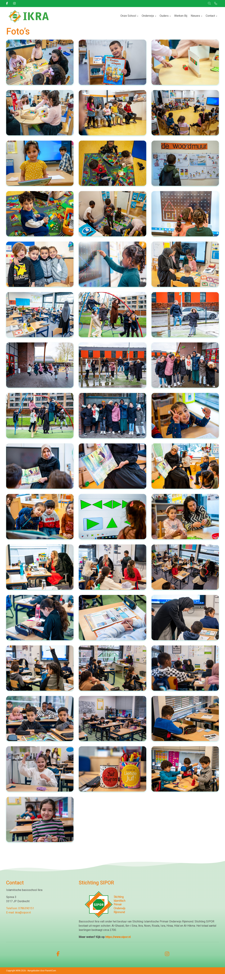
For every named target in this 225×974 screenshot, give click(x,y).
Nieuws (195, 15)
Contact (210, 15)
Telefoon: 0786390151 (20, 908)
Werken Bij (180, 15)
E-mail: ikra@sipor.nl (18, 912)
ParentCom (50, 970)
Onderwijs (148, 15)
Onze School (128, 15)
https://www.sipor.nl (118, 937)
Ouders (164, 15)
